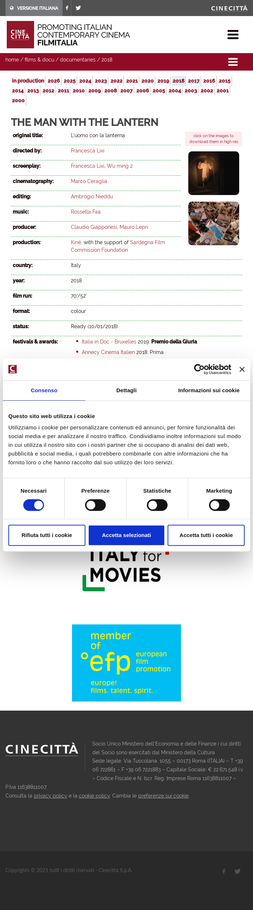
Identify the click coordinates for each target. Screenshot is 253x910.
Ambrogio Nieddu (92, 196)
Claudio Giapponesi (94, 227)
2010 (79, 91)
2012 (48, 91)
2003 (191, 91)
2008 (110, 91)
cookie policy (94, 796)
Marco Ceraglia (89, 181)
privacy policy (50, 796)
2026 (54, 81)
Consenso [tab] (44, 390)
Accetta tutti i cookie (206, 535)
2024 (85, 81)
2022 (117, 81)
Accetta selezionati (126, 535)
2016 (209, 81)
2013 (33, 91)
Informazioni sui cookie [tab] (209, 390)
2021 (132, 81)
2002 (207, 91)
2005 (159, 91)
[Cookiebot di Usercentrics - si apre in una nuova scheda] (199, 369)
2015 (224, 81)
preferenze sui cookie (163, 796)
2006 (142, 91)
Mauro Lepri (134, 227)
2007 (126, 91)
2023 (101, 81)
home (12, 60)
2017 (194, 81)
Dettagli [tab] (126, 390)
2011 (63, 91)
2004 (175, 91)
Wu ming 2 (120, 166)
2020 (147, 81)
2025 (70, 81)
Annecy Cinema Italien (108, 352)
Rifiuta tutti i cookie (46, 535)
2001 (223, 91)
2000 (18, 100)
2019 (163, 81)
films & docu (39, 60)
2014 (18, 91)
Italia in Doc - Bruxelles (109, 342)
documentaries (78, 60)
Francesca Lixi (87, 151)
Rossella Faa (86, 212)
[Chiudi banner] (242, 369)
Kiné (76, 242)
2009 (94, 91)
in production (28, 81)
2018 (106, 60)
